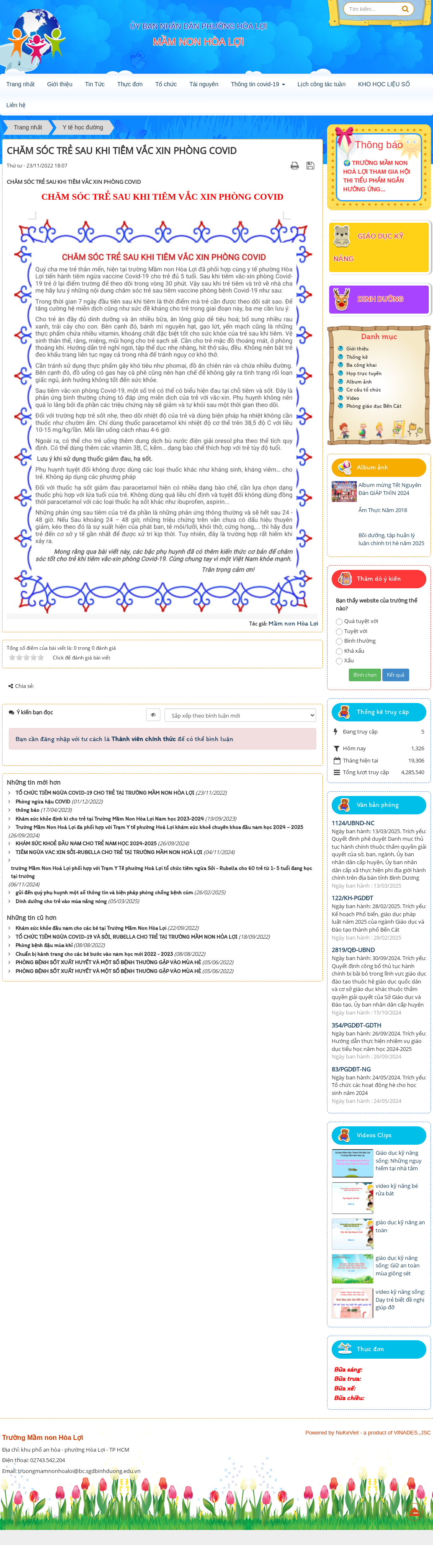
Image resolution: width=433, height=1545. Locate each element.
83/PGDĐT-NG (351, 1069)
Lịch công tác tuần (322, 84)
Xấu (345, 660)
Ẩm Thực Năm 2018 (382, 510)
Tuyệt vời (351, 631)
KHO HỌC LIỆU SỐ (384, 84)
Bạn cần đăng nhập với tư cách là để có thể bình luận (124, 739)
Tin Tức (95, 84)
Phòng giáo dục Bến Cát (374, 406)
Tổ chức (166, 84)
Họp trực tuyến (363, 373)
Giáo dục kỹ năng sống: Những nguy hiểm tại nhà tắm (399, 1160)
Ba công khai (361, 365)
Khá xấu (350, 651)
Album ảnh (359, 382)
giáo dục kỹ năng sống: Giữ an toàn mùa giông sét (398, 1265)
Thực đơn (130, 84)
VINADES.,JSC (412, 1432)
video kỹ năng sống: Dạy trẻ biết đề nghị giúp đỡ (400, 1299)
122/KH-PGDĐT (352, 898)
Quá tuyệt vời (357, 621)
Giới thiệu (59, 84)
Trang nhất (20, 84)
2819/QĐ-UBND (353, 950)
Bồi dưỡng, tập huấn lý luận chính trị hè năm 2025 (391, 539)
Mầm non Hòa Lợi (293, 623)
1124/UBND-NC (353, 823)
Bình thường (356, 641)
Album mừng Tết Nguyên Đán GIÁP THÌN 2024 (389, 489)
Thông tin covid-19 (258, 87)
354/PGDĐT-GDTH (356, 1025)
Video (352, 398)
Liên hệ (16, 105)
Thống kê (357, 357)
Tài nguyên (203, 84)
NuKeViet (347, 1432)
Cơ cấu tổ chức (363, 389)
